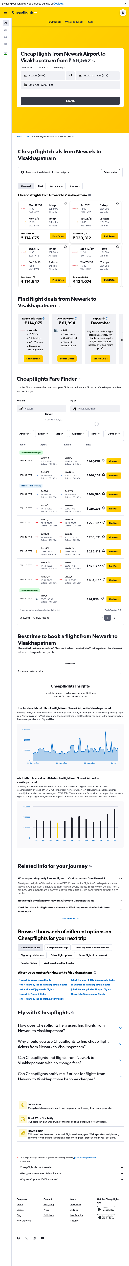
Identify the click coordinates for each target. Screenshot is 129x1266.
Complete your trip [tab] (57, 947)
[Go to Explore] (5, 44)
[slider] (97, 424)
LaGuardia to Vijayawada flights (36, 989)
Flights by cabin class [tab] (32, 955)
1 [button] (107, 617)
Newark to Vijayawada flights (35, 980)
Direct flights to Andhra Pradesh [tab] (92, 947)
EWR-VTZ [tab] (70, 663)
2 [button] (114, 617)
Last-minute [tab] (56, 186)
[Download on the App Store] (106, 1217)
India (28, 136)
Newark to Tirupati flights (32, 994)
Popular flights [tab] (29, 963)
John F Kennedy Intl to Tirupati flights (91, 989)
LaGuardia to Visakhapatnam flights (90, 984)
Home (19, 136)
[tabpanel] (70, 780)
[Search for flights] (5, 22)
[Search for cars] (5, 37)
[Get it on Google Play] (106, 1209)
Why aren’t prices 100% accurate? (72, 1179)
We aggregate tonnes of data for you (72, 1173)
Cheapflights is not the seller (72, 1167)
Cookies (58, 3)
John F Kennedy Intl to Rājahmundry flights (41, 998)
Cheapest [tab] (26, 186)
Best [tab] (40, 186)
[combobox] (27, 67)
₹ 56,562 (80, 60)
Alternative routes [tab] (30, 947)
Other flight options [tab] (61, 955)
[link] (33, 358)
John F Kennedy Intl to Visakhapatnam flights (43, 984)
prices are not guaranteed (85, 1157)
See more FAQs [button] (70, 918)
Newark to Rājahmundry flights (88, 994)
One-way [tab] (75, 186)
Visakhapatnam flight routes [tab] (59, 963)
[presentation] (93, 60)
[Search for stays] (5, 30)
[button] (125, 3)
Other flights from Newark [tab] (93, 955)
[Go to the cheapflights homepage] (24, 12)
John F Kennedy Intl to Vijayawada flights (93, 980)
